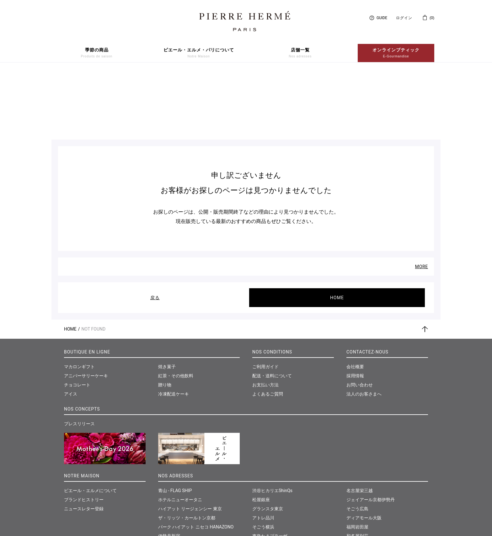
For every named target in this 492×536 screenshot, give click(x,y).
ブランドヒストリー (84, 432)
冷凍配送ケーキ (173, 326)
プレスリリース (79, 356)
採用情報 (355, 308)
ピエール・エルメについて (90, 423)
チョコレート (77, 317)
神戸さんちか (265, 495)
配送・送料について (272, 308)
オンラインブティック (396, 53)
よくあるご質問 (267, 326)
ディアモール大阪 (364, 450)
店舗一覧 (300, 53)
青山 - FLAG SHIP (175, 423)
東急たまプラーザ (269, 468)
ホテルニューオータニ (180, 432)
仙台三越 (355, 477)
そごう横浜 (263, 459)
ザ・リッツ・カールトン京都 (186, 450)
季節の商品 (96, 53)
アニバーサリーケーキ (86, 308)
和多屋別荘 (357, 468)
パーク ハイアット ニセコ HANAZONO (195, 459)
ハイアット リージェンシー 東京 (190, 441)
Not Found (94, 261)
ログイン (404, 18)
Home (70, 261)
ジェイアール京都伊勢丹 (370, 432)
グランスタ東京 (267, 441)
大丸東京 (167, 486)
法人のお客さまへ (364, 326)
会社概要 (355, 299)
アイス (70, 326)
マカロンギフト (79, 299)
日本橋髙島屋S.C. (175, 477)
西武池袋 (167, 495)
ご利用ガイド (265, 299)
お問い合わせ (359, 317)
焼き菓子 (167, 299)
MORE (421, 199)
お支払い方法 (265, 317)
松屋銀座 (261, 432)
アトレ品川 (263, 450)
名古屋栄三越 (359, 423)
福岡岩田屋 (357, 459)
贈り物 (164, 317)
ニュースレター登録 (84, 441)
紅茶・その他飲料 (175, 308)
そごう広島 (357, 441)
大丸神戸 (261, 486)
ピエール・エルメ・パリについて (198, 53)
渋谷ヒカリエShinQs (272, 423)
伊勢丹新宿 (169, 468)
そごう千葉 (263, 477)
